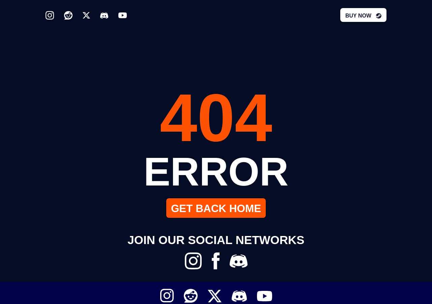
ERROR (216, 170)
